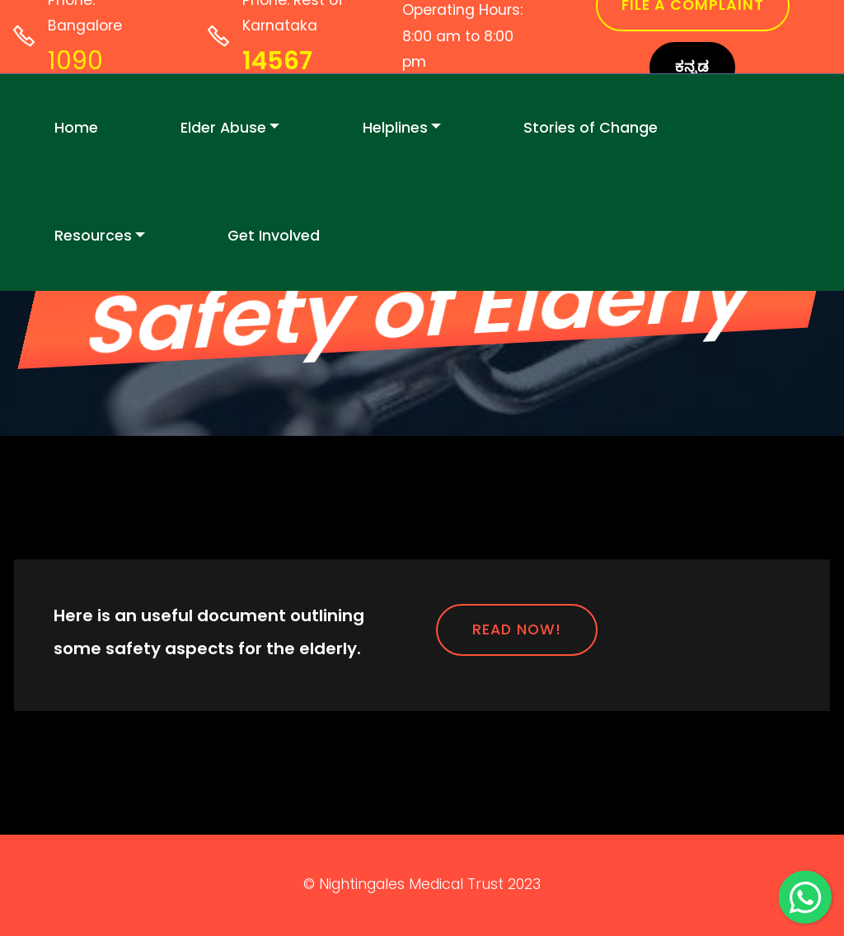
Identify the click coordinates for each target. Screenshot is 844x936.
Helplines (395, 128)
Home (76, 128)
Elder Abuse (223, 128)
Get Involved (273, 236)
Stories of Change (590, 128)
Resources (93, 236)
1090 (75, 61)
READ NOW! (516, 629)
